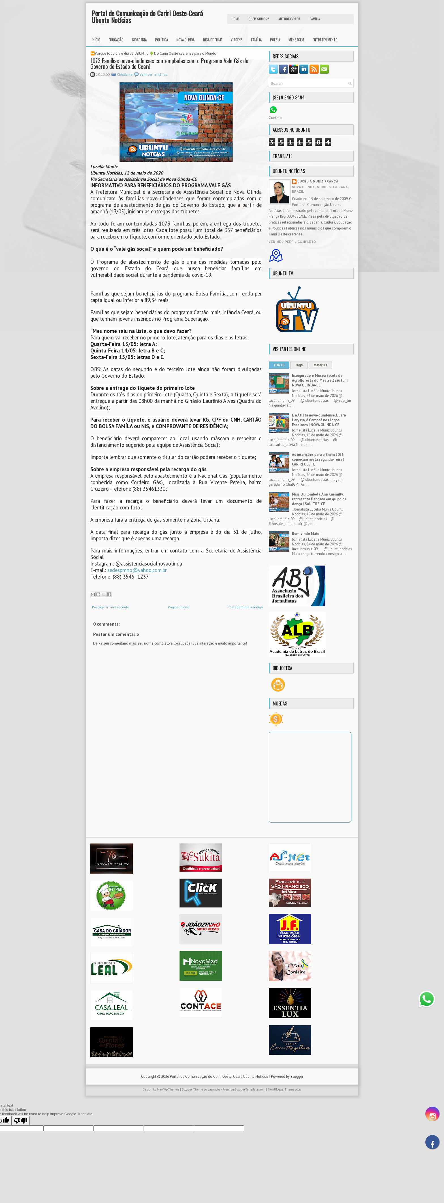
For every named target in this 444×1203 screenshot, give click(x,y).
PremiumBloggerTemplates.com (244, 1089)
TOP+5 (279, 365)
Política (161, 39)
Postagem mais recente (110, 607)
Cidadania (139, 39)
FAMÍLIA (315, 18)
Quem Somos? (259, 18)
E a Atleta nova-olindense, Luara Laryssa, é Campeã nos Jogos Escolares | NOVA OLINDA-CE (319, 420)
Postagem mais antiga (245, 607)
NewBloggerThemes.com (285, 1089)
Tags (299, 365)
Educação (116, 39)
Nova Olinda (185, 39)
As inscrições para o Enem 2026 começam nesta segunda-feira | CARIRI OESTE (318, 459)
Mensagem (296, 39)
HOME (235, 18)
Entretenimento (325, 39)
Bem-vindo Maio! (306, 533)
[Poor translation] (21, 1120)
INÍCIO (96, 39)
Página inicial (178, 607)
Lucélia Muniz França (318, 181)
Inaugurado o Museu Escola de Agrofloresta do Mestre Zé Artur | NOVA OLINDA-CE (320, 380)
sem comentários (153, 74)
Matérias (320, 365)
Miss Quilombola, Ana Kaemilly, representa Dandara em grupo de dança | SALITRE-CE (319, 499)
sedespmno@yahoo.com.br (137, 570)
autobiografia (289, 18)
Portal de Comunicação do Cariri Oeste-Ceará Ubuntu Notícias (147, 16)
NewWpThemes (168, 1089)
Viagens (237, 39)
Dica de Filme (212, 39)
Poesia (275, 39)
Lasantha (214, 1089)
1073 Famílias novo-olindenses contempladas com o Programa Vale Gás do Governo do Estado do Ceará (169, 63)
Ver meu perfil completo (292, 241)
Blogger (297, 1076)
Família (256, 39)
